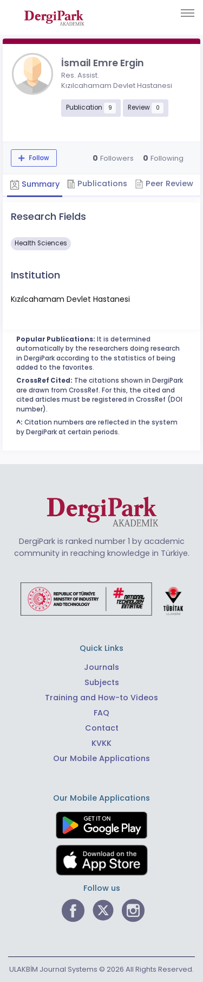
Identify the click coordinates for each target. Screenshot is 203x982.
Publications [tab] (97, 183)
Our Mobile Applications (101, 758)
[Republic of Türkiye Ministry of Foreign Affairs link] (102, 598)
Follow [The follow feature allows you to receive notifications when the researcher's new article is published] (38, 158)
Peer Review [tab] (164, 183)
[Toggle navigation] (187, 13)
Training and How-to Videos (101, 697)
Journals (101, 667)
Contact (102, 728)
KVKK (101, 743)
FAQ (101, 712)
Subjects (101, 682)
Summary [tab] (35, 184)
